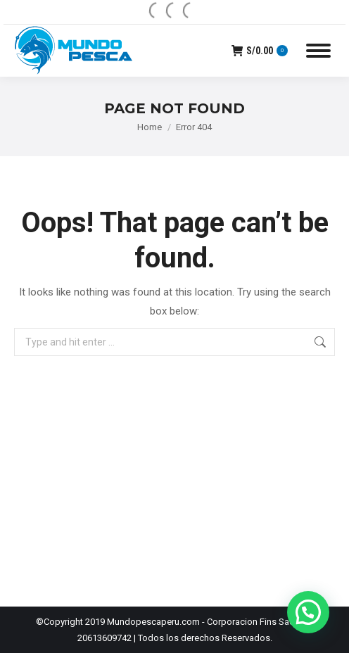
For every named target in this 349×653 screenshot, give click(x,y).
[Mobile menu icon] (318, 50)
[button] (308, 612)
